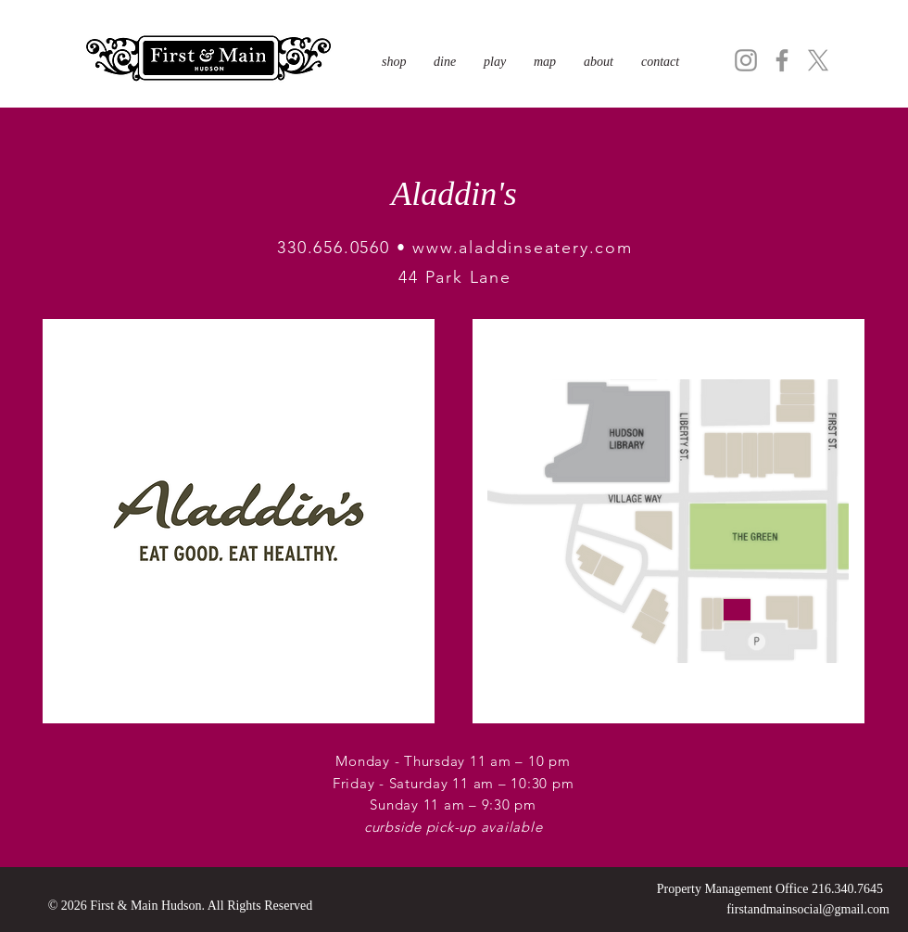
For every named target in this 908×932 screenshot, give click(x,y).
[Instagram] (746, 60)
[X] (818, 60)
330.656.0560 (333, 247)
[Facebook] (782, 60)
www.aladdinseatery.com (522, 247)
